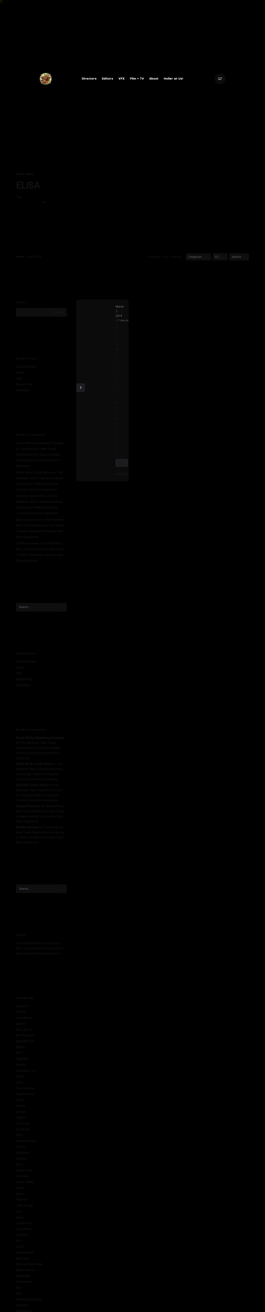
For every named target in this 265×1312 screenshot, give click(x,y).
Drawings (22, 1132)
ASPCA (21, 1015)
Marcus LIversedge (29, 1267)
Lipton (20, 1249)
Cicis (19, 1085)
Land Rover (24, 1232)
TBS (19, 381)
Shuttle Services (27, 546)
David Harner (25, 1097)
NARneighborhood (29, 1302)
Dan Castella (25, 1091)
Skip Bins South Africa (31, 499)
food (19, 1167)
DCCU (20, 1103)
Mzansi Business (28, 522)
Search (21, 305)
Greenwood (24, 1173)
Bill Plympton (25, 1038)
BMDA (20, 1050)
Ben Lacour (24, 1032)
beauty (20, 1026)
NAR (19, 1296)
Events (20, 1150)
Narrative (22, 1308)
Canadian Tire (25, 1073)
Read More (127, 476)
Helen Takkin (25, 174)
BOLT (19, 1056)
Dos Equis (23, 1126)
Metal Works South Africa (34, 475)
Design (21, 1114)
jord (18, 1214)
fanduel (21, 1161)
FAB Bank (22, 1155)
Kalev (20, 1220)
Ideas (20, 1196)
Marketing (23, 1279)
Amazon (22, 1009)
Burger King (24, 387)
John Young (24, 1208)
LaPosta (22, 1238)
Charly (20, 1079)
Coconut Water (26, 370)
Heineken (22, 1179)
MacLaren (23, 1261)
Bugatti (21, 1067)
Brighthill (22, 1061)
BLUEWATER (25, 1044)
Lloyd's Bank (24, 1255)
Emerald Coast (26, 1144)
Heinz (20, 375)
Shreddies (23, 393)
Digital (20, 1120)
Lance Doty (24, 1226)
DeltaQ (20, 1108)
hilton (20, 1191)
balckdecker (24, 1020)
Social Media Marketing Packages (40, 446)
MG (18, 1290)
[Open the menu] (220, 78)
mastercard (24, 1285)
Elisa (19, 1138)
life (18, 1243)
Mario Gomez (25, 1273)
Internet (21, 1202)
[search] (62, 610)
